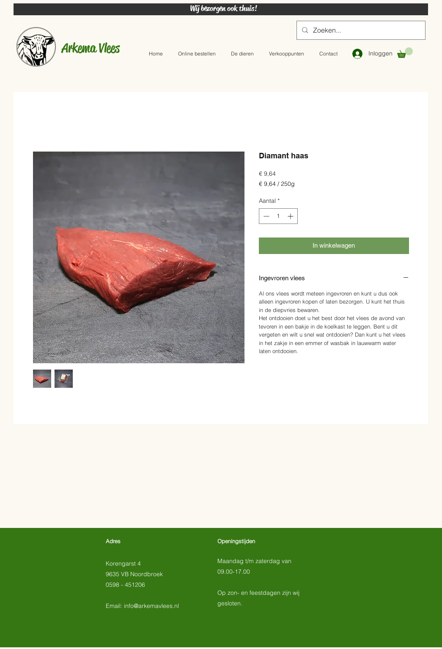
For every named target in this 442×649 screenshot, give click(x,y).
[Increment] (291, 216)
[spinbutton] (278, 216)
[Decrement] (265, 216)
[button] (405, 52)
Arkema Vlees (91, 48)
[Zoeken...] (360, 30)
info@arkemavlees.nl (151, 606)
